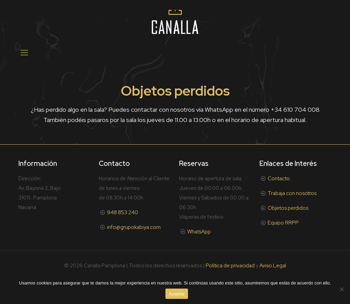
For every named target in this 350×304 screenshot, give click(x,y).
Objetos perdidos (288, 208)
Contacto (279, 178)
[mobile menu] (24, 53)
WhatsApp (199, 231)
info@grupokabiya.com (134, 227)
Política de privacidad (230, 265)
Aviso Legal (272, 265)
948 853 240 (122, 212)
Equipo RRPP (283, 222)
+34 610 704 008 (295, 109)
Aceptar (177, 293)
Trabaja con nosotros (292, 193)
